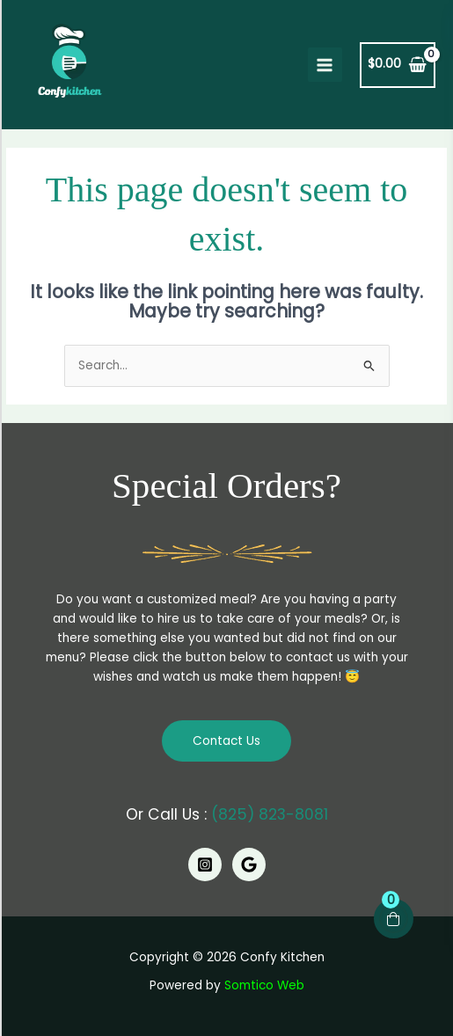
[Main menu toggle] (325, 64)
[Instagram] (205, 864)
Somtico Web (264, 985)
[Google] (249, 864)
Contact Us (226, 741)
